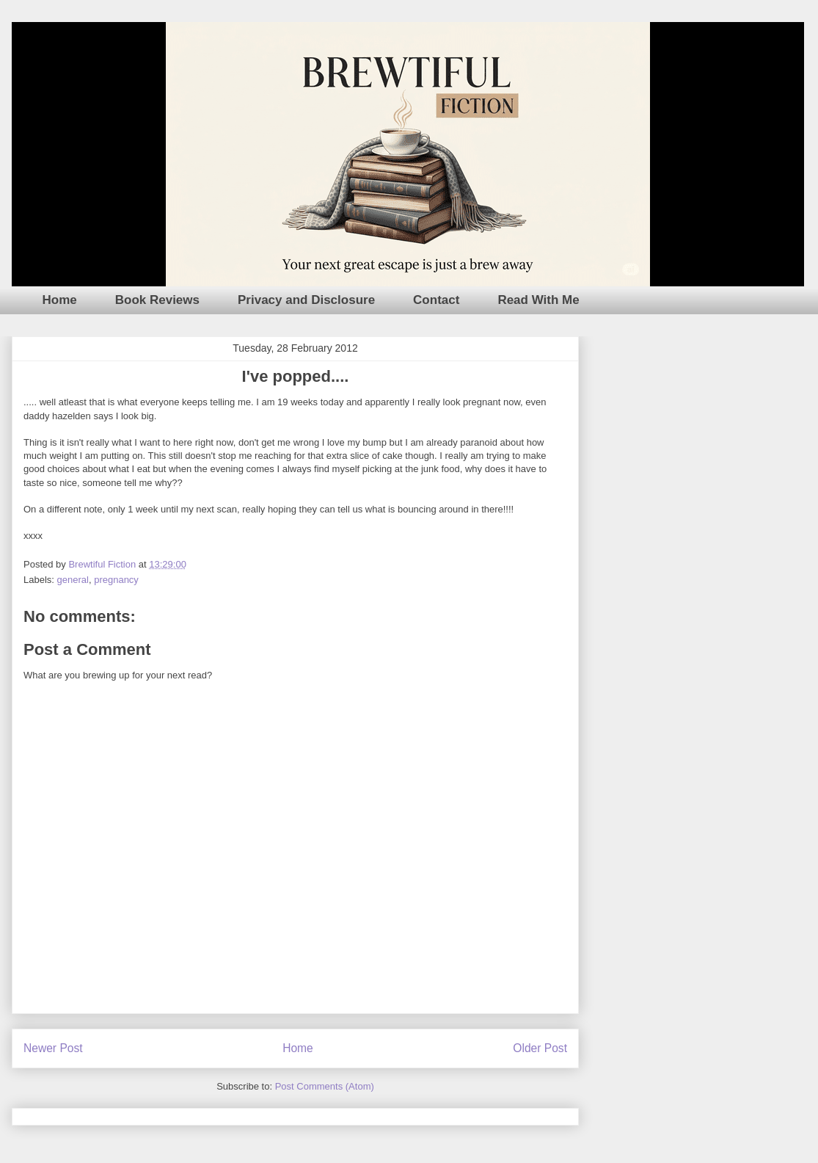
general (73, 579)
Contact (436, 300)
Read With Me (538, 300)
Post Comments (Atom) (324, 1086)
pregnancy (116, 579)
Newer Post (53, 1048)
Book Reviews (157, 300)
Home (60, 300)
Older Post (540, 1048)
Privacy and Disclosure (306, 300)
